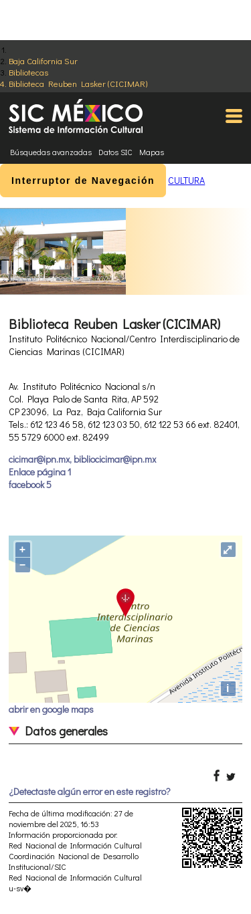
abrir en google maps (51, 709)
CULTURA (186, 180)
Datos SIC (115, 151)
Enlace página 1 (40, 471)
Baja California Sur (43, 60)
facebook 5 (30, 484)
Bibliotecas (28, 72)
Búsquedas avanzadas (51, 151)
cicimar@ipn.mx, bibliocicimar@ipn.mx (82, 459)
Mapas (151, 151)
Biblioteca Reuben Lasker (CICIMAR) (78, 83)
